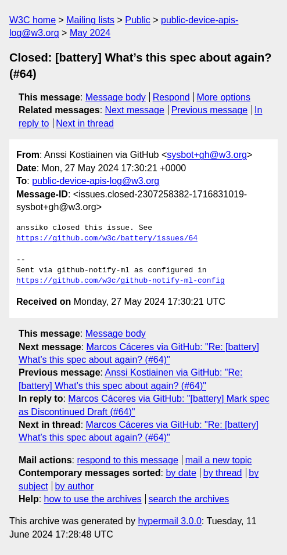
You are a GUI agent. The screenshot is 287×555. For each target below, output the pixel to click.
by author (74, 486)
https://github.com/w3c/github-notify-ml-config (120, 281)
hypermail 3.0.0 (169, 521)
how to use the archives (93, 499)
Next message (134, 110)
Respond (171, 97)
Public (137, 20)
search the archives (189, 499)
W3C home (32, 20)
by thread (222, 473)
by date (181, 473)
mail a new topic (218, 460)
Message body (115, 97)
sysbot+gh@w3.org (207, 155)
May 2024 (90, 33)
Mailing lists (90, 20)
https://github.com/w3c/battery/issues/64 (107, 238)
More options (224, 97)
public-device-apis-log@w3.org (95, 181)
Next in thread (85, 123)
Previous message (209, 110)
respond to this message (127, 460)
